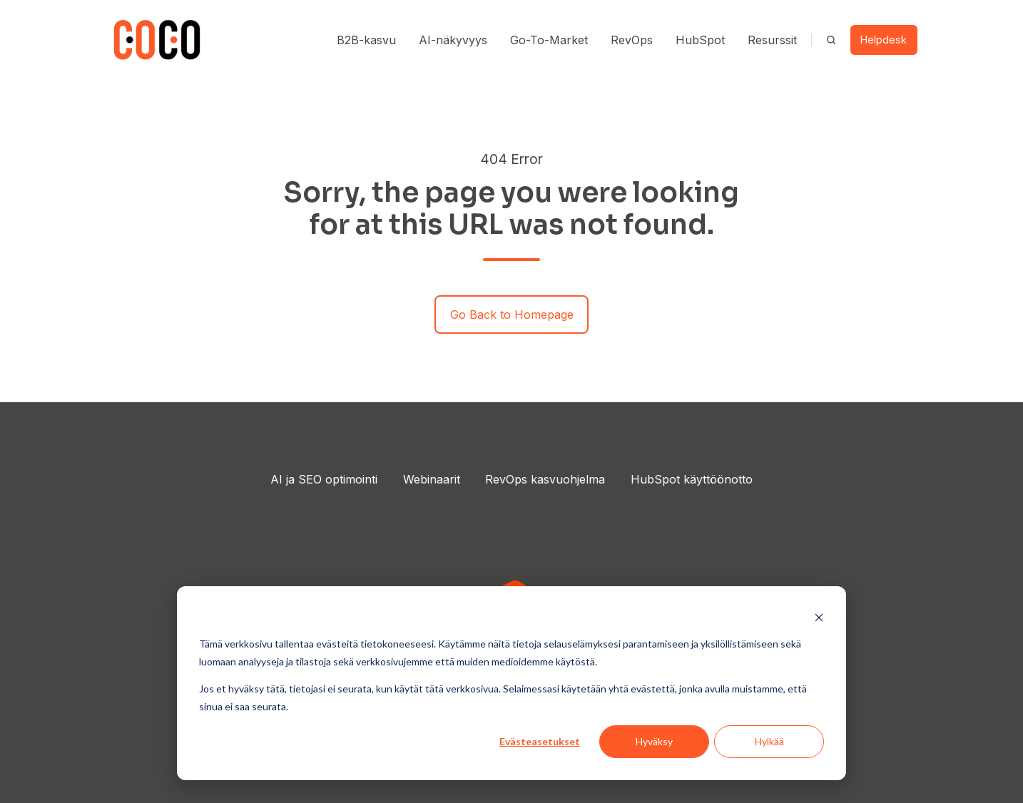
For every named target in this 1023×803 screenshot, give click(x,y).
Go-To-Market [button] (549, 40)
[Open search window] (831, 40)
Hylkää (769, 741)
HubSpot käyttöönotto (692, 479)
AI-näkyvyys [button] (453, 40)
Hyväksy (654, 741)
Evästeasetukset (539, 741)
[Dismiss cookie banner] (819, 617)
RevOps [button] (632, 40)
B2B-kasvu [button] (366, 40)
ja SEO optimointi (330, 479)
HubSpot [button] (700, 40)
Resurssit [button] (772, 40)
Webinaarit (431, 479)
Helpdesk (883, 40)
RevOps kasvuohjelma (545, 479)
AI (276, 479)
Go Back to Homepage (512, 314)
